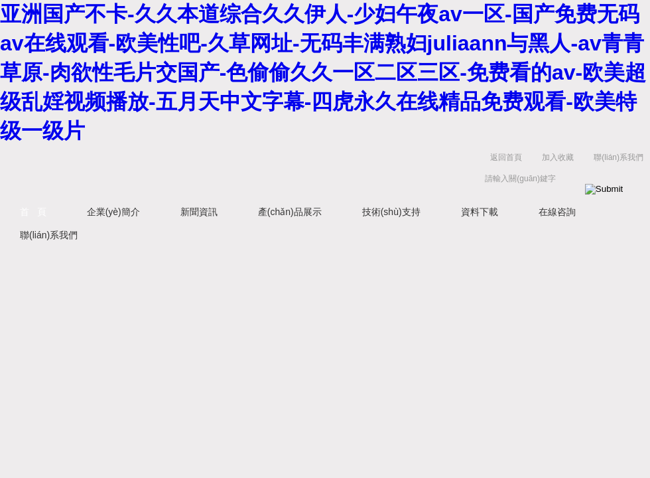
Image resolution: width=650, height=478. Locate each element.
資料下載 (479, 211)
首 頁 (33, 211)
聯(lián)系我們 (618, 157)
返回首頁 (506, 157)
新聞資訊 (199, 211)
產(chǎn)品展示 (290, 211)
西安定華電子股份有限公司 (199, 171)
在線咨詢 (557, 211)
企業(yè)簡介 (113, 211)
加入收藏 (558, 157)
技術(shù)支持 (391, 211)
